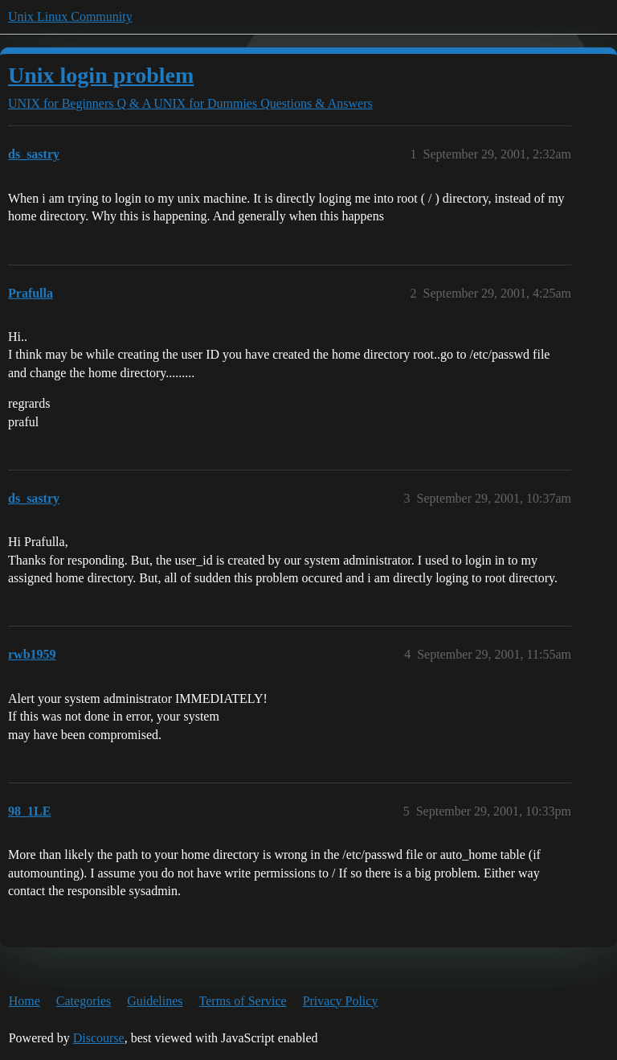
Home (24, 1001)
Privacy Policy (340, 1001)
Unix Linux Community (70, 16)
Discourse (99, 1038)
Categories (83, 1001)
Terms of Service (243, 1001)
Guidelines (154, 1001)
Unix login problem (101, 75)
